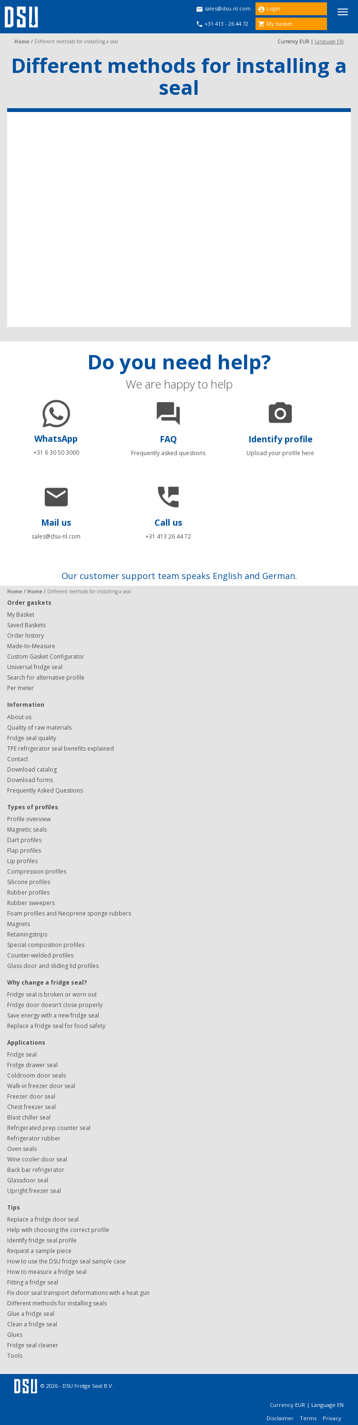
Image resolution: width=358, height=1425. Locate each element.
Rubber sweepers (31, 903)
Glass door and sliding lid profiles (53, 966)
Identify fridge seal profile (42, 1240)
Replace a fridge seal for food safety (56, 1026)
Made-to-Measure (31, 646)
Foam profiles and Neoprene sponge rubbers (69, 913)
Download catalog (32, 769)
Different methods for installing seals (57, 1303)
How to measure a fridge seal (47, 1272)
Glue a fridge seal (30, 1314)
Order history (25, 635)
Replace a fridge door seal (43, 1219)
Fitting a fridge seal (32, 1282)
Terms (309, 1418)
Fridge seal (22, 1054)
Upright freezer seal (34, 1191)
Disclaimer (280, 1418)
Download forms (30, 780)
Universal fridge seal (34, 667)
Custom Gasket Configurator (45, 656)
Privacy (332, 1418)
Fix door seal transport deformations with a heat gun (78, 1293)
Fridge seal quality (31, 738)
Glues (14, 1335)
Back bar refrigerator (35, 1170)
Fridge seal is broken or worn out (52, 994)
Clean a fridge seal (32, 1324)
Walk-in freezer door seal (41, 1086)
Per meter (20, 688)
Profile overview (29, 819)
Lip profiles (22, 861)
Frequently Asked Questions (45, 790)
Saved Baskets (26, 625)
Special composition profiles (45, 945)
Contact (17, 759)
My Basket (20, 615)
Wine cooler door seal (37, 1159)
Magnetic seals (27, 829)
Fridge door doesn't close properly (54, 1005)
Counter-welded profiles (40, 955)
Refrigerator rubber (34, 1138)
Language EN (329, 41)
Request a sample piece (39, 1251)
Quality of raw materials (39, 727)
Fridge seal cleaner (32, 1345)
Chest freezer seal (31, 1107)
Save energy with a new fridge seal (53, 1015)
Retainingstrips (27, 934)
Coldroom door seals (36, 1075)
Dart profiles (24, 840)
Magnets (18, 924)
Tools (14, 1356)
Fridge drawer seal (32, 1065)
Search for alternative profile (45, 677)
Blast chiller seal (29, 1117)
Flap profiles (24, 850)
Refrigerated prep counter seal (49, 1128)
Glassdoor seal (27, 1180)
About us (19, 717)
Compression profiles (36, 871)
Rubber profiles (28, 892)
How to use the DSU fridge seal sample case (66, 1261)
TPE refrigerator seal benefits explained (60, 748)
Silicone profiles (28, 882)
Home (22, 41)
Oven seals (22, 1149)
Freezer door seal (31, 1096)
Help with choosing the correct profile (58, 1230)
